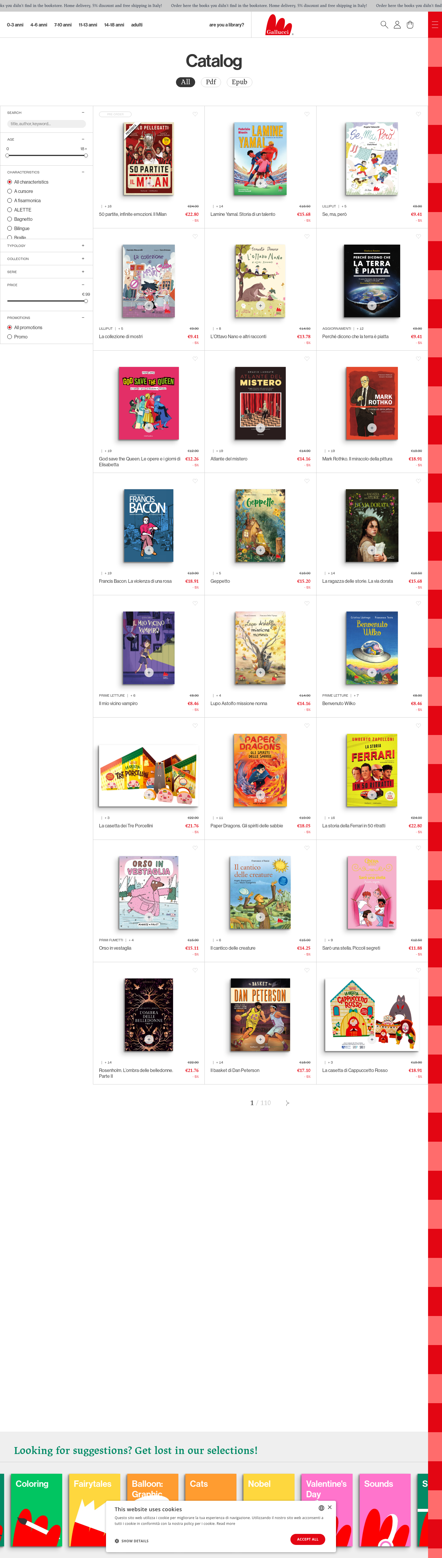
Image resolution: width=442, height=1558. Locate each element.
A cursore (23, 191)
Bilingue (22, 228)
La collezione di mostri (121, 336)
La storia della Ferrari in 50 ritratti (353, 826)
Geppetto (220, 581)
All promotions (28, 327)
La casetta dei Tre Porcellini (126, 826)
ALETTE (22, 210)
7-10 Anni (63, 25)
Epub (239, 82)
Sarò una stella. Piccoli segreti (351, 948)
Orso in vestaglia (115, 948)
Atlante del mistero (229, 459)
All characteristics (31, 182)
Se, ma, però (334, 214)
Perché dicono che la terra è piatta (355, 336)
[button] (132, 1541)
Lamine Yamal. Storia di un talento (243, 214)
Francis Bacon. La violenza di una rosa (135, 581)
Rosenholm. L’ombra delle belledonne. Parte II (136, 1073)
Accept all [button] (308, 1539)
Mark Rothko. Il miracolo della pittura (357, 459)
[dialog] (221, 1526)
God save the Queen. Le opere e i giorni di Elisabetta (139, 461)
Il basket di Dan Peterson (235, 1070)
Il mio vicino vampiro (118, 703)
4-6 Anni (38, 25)
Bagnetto (23, 219)
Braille (20, 238)
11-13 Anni (88, 25)
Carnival (69, 1483)
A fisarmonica (27, 200)
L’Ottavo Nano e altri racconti (238, 336)
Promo (21, 337)
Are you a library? (226, 25)
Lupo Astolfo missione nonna (239, 703)
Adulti (137, 25)
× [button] (329, 1507)
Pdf (211, 82)
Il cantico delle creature (233, 948)
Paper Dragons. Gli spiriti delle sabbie (247, 826)
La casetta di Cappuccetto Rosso (355, 1070)
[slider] (7, 155)
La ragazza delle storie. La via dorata (357, 581)
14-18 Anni (114, 25)
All (185, 82)
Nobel (354, 1483)
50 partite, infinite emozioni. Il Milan (132, 214)
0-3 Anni (15, 25)
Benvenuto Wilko (338, 703)
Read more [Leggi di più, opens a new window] (226, 1523)
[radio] (185, 82)
